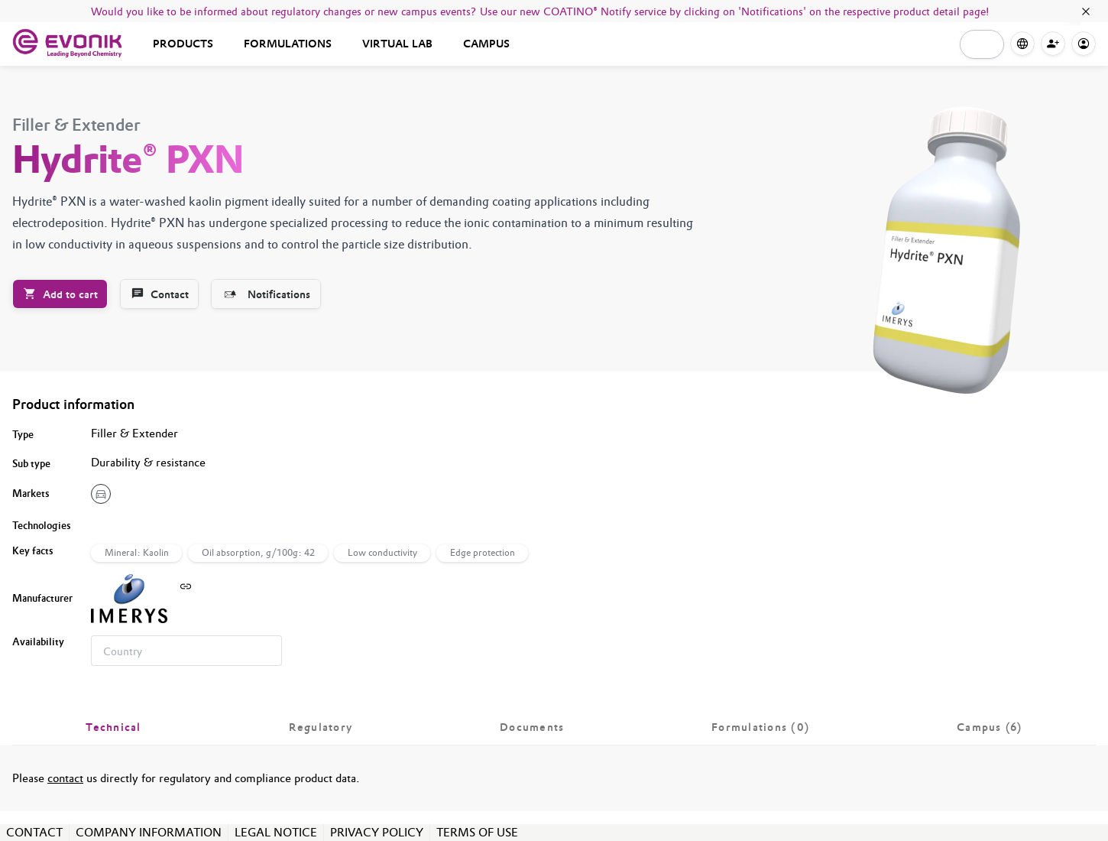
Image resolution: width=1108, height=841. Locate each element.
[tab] (113, 727)
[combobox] (186, 650)
